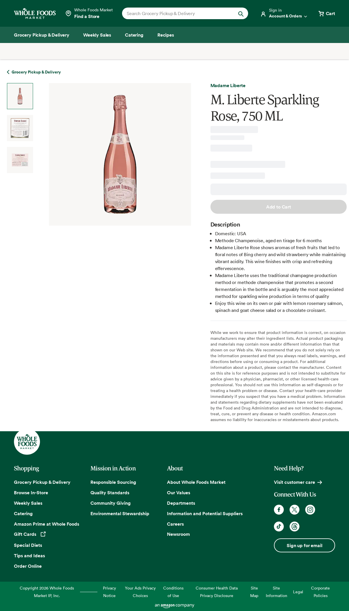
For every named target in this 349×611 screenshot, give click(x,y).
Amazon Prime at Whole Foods (46, 524)
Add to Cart (278, 207)
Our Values (178, 492)
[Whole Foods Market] (35, 13)
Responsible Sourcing (113, 482)
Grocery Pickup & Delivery (42, 482)
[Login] (284, 13)
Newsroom (178, 534)
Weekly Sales (28, 503)
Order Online (28, 566)
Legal (298, 591)
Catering (23, 513)
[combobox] (179, 13)
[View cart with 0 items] (326, 13)
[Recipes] (165, 34)
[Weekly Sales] (97, 34)
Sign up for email (304, 545)
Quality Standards (109, 492)
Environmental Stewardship (119, 513)
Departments (181, 503)
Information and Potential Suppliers (205, 513)
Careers (175, 524)
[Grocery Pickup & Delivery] (41, 34)
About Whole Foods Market (196, 482)
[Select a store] (89, 13)
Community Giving (110, 503)
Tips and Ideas (29, 555)
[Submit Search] (240, 13)
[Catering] (134, 34)
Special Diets (28, 545)
